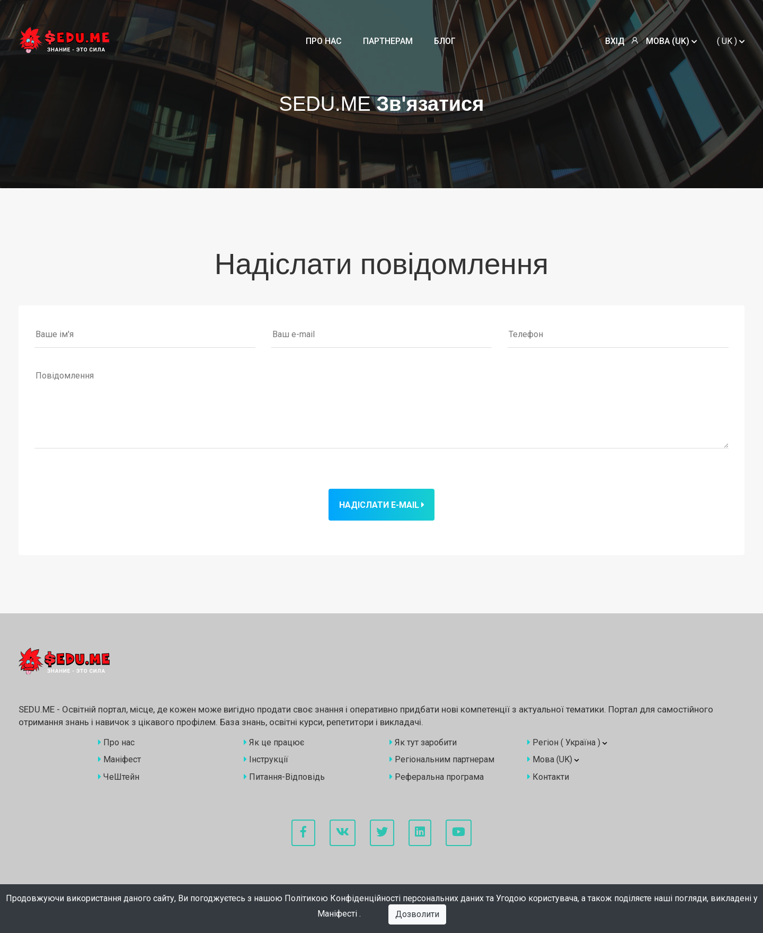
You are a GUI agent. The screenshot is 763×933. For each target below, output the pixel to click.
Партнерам (388, 41)
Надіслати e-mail (381, 505)
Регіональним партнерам (441, 759)
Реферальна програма (436, 777)
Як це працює (274, 742)
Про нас (324, 41)
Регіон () (567, 742)
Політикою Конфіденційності (344, 898)
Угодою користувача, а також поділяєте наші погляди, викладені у (627, 898)
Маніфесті (338, 914)
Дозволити (417, 914)
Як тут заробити (423, 742)
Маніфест (119, 759)
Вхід (615, 41)
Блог (445, 41)
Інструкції (266, 759)
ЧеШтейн (118, 777)
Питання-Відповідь (284, 777)
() (730, 41)
